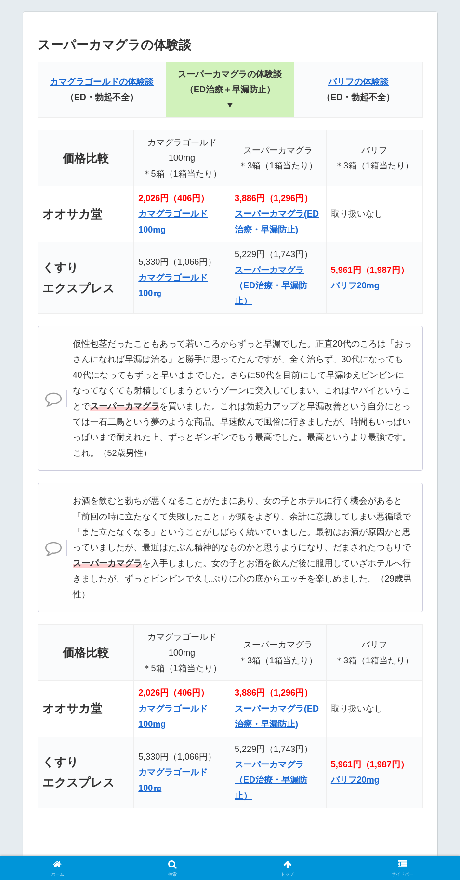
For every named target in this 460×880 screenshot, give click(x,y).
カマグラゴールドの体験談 (102, 82)
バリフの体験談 (358, 82)
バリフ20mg (355, 285)
